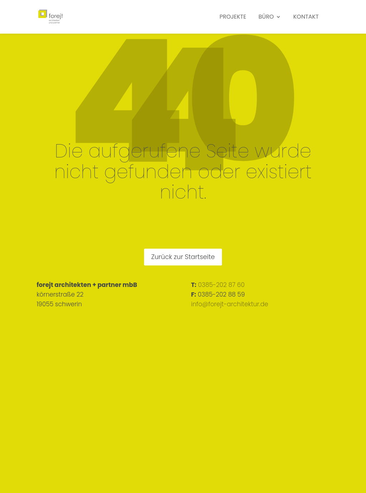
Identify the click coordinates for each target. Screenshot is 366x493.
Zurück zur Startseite (183, 256)
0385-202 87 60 (221, 284)
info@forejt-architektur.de (229, 304)
